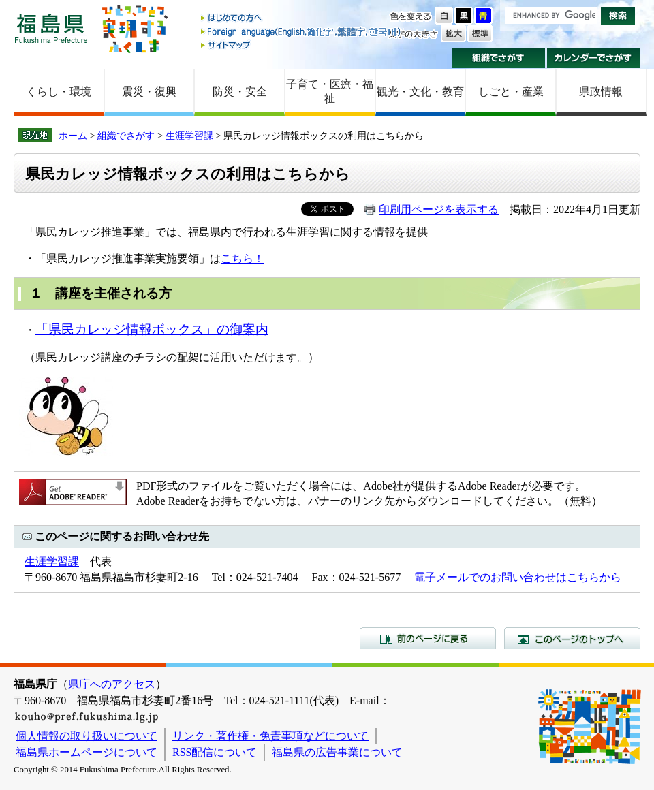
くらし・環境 (58, 91)
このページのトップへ (572, 638)
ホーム (73, 135)
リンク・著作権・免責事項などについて (270, 736)
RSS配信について (214, 752)
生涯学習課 (189, 135)
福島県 (51, 28)
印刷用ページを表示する (439, 209)
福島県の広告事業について (337, 752)
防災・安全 (240, 91)
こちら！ (242, 258)
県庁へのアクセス (111, 684)
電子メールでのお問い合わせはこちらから (517, 577)
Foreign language (302, 31)
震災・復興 (149, 91)
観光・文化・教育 (420, 91)
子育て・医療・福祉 (329, 91)
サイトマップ (302, 44)
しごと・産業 (511, 91)
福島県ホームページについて (86, 752)
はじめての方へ (302, 18)
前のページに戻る (428, 638)
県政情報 (601, 91)
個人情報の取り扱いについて (86, 736)
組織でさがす (498, 58)
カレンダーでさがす (593, 58)
